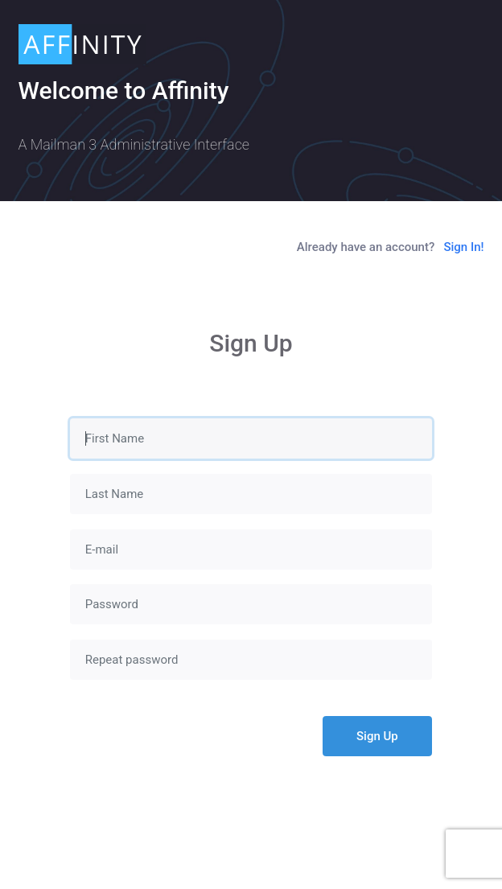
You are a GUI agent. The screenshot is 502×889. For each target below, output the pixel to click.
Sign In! (463, 247)
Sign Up (377, 736)
